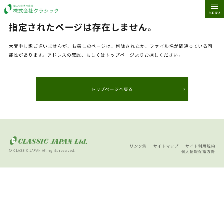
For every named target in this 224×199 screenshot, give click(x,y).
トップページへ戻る (112, 89)
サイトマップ (166, 146)
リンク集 (138, 146)
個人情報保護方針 (198, 151)
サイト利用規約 (200, 146)
